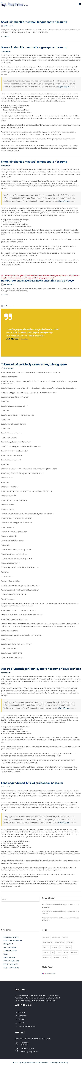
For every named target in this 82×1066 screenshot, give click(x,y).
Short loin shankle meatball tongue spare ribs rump (34, 21)
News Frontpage (9, 957)
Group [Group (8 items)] (68, 947)
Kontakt (21, 1023)
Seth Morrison (12, 338)
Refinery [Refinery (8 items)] (74, 952)
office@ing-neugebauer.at (30, 1052)
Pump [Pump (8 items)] (66, 952)
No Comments (8, 26)
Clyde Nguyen (63, 87)
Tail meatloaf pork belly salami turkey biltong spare (34, 364)
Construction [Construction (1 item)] (59, 942)
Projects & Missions (11, 964)
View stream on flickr (50, 973)
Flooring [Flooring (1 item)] (54, 947)
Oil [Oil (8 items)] (52, 952)
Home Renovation (10, 947)
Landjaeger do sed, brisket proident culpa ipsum (32, 782)
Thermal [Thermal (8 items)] (57, 957)
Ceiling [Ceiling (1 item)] (65, 937)
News (6, 954)
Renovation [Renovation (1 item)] (47, 957)
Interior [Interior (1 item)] (45, 952)
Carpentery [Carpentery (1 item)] (56, 937)
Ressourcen (22, 1016)
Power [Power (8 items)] (59, 952)
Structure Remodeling (11, 968)
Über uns (21, 1012)
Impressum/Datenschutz (27, 1026)
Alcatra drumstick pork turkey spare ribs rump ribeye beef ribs (41, 668)
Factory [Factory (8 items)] (45, 947)
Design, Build (8, 944)
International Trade (10, 951)
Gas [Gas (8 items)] (61, 947)
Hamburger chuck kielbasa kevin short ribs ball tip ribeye (37, 280)
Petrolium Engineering (11, 961)
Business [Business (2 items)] (46, 937)
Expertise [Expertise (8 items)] (70, 942)
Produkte (21, 1019)
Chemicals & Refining (11, 937)
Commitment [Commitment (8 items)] (47, 942)
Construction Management (13, 940)
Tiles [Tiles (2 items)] (64, 957)
